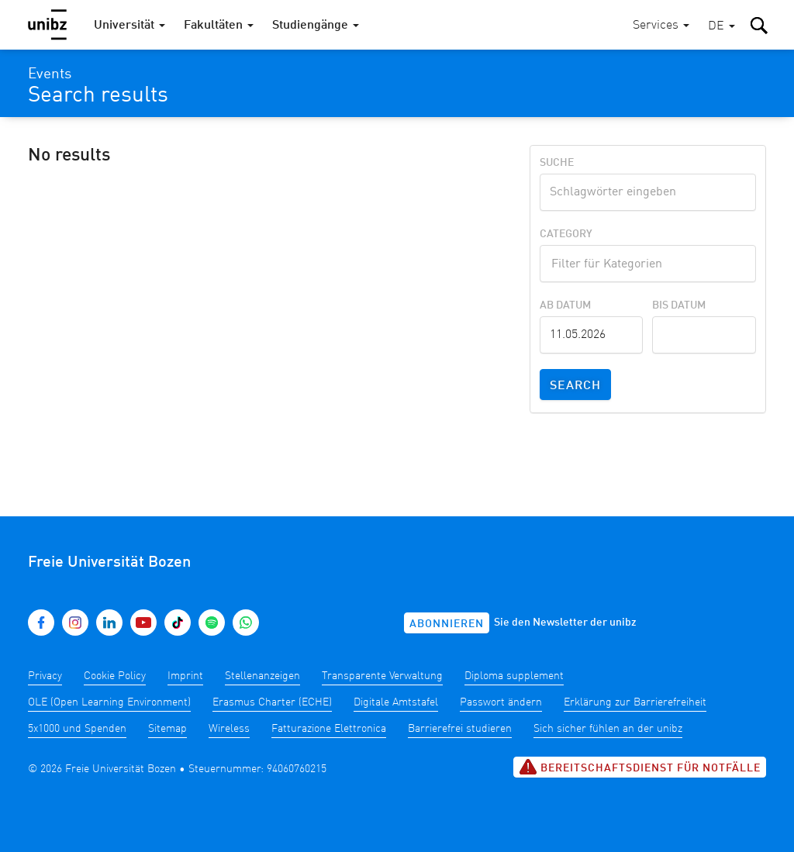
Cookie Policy (115, 676)
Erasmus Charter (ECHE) (272, 702)
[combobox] (648, 263)
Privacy (45, 676)
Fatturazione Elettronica (328, 728)
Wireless (229, 728)
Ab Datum (565, 305)
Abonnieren (446, 624)
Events (49, 74)
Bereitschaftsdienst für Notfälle (640, 766)
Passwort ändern (501, 702)
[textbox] (647, 262)
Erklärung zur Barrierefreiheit (635, 702)
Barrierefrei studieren (460, 728)
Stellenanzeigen (262, 676)
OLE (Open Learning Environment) (109, 702)
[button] (721, 27)
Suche (557, 162)
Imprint (185, 676)
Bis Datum (679, 305)
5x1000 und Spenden (77, 728)
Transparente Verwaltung (382, 676)
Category (566, 234)
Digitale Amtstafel (396, 702)
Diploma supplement (514, 676)
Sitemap (167, 728)
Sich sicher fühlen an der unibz (607, 728)
